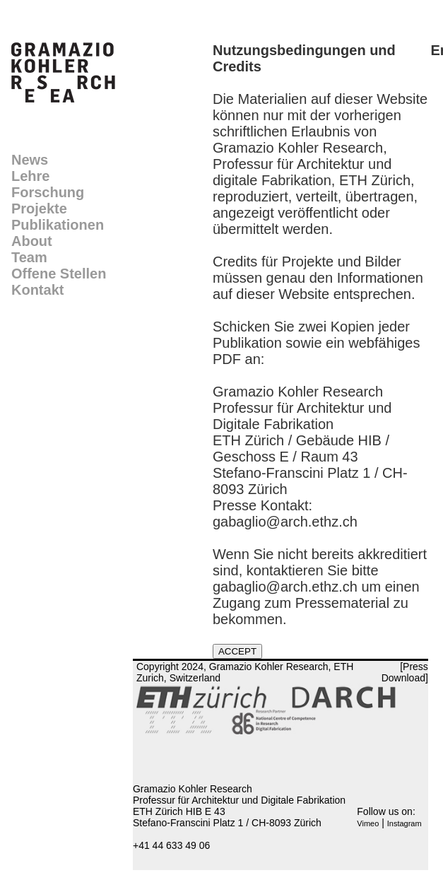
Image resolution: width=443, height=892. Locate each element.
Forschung (47, 192)
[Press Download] (405, 672)
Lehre (30, 176)
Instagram (404, 823)
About (31, 241)
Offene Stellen (58, 273)
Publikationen (57, 225)
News (29, 160)
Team (29, 257)
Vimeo (368, 823)
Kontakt (37, 290)
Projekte (39, 208)
